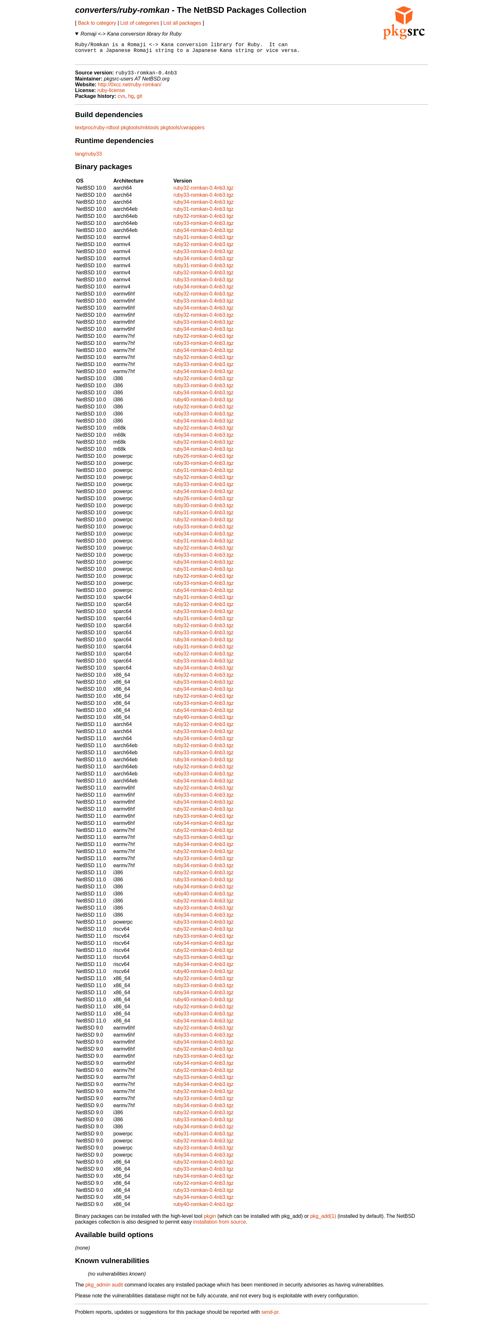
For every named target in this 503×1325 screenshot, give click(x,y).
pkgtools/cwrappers (182, 132)
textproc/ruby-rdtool (97, 132)
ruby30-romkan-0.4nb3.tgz (203, 468)
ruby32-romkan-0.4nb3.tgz (203, 192)
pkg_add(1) (323, 1221)
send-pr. (270, 1317)
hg (131, 101)
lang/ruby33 (88, 158)
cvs (121, 101)
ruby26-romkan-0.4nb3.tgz (203, 461)
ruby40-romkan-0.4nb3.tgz (203, 404)
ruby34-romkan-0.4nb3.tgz (203, 206)
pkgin (210, 1221)
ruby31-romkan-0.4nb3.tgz (203, 214)
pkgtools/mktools (140, 132)
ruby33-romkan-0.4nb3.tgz (203, 199)
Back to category (97, 23)
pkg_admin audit (104, 1289)
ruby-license (111, 95)
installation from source (219, 1226)
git (139, 101)
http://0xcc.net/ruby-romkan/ (129, 89)
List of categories (139, 23)
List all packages (182, 23)
